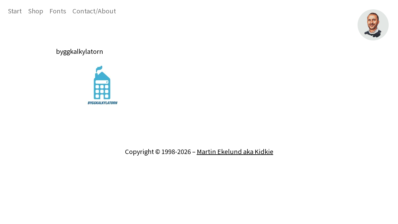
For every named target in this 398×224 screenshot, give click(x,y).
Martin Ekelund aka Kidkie (235, 151)
